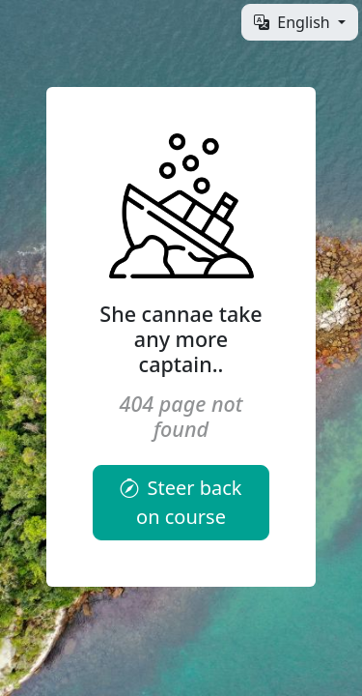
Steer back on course (180, 502)
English (294, 22)
